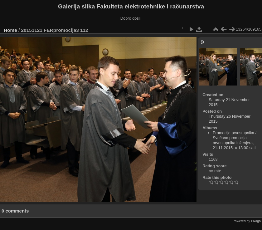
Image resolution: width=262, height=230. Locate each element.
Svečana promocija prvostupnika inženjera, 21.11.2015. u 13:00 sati (234, 142)
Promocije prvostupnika (233, 132)
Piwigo (256, 221)
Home (10, 30)
